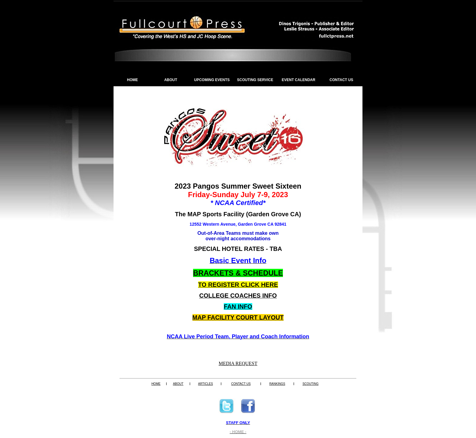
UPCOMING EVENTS (211, 80)
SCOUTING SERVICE (255, 80)
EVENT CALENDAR (298, 80)
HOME (132, 80)
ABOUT (170, 80)
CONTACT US (341, 80)
